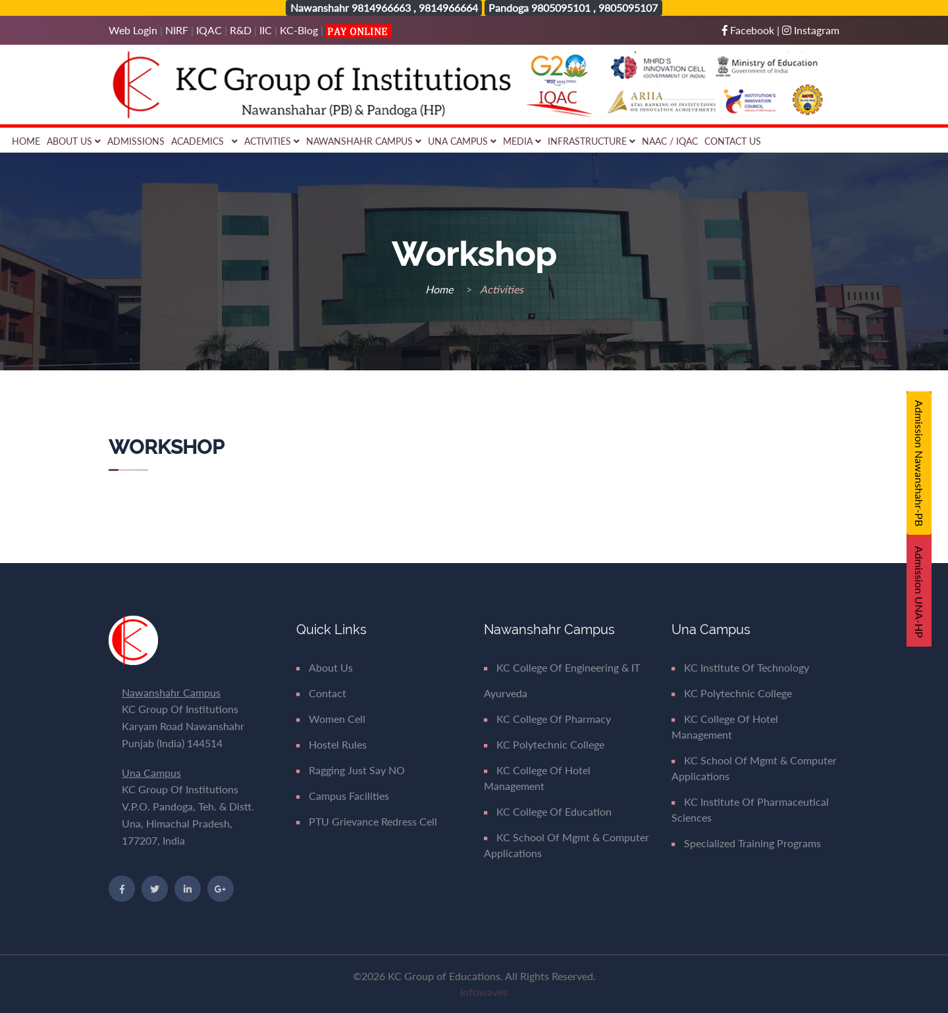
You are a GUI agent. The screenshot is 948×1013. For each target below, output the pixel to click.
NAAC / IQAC (670, 141)
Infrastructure (591, 141)
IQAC (209, 30)
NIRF (176, 30)
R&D (240, 30)
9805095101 (561, 7)
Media (522, 141)
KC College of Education (548, 811)
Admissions (136, 141)
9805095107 (628, 7)
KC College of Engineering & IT (562, 667)
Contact (321, 693)
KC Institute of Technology (740, 667)
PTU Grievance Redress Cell (366, 821)
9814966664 (448, 7)
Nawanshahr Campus (363, 141)
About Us (74, 141)
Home (26, 141)
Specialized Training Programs (746, 843)
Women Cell (330, 718)
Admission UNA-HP (919, 592)
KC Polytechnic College (544, 744)
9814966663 (381, 7)
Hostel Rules (331, 744)
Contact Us (732, 141)
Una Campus (462, 141)
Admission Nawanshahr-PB (919, 463)
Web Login (134, 30)
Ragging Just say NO (350, 770)
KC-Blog (299, 30)
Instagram (810, 30)
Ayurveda (505, 693)
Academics (204, 141)
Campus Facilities (342, 795)
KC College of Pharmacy (547, 718)
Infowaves (484, 991)
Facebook (749, 30)
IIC (265, 30)
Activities (272, 141)
